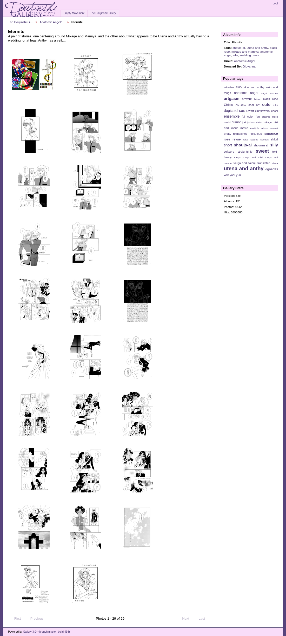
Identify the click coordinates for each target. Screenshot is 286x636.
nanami (274, 128)
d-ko (275, 105)
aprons (274, 93)
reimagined (240, 133)
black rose (270, 98)
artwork (247, 98)
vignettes (271, 169)
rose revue (232, 139)
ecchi (274, 110)
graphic (266, 116)
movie (244, 128)
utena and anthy (257, 47)
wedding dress (249, 55)
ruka (245, 139)
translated (263, 163)
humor (236, 122)
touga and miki (253, 157)
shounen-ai (261, 145)
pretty (227, 133)
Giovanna (249, 66)
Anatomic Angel (244, 61)
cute (266, 104)
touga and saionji (245, 163)
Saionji (254, 139)
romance (271, 133)
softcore (229, 151)
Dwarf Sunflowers (258, 110)
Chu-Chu (241, 105)
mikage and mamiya (245, 51)
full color (248, 116)
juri (244, 122)
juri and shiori (254, 122)
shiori (274, 139)
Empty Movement (73, 13)
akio (239, 87)
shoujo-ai (238, 47)
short (228, 145)
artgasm (232, 98)
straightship (244, 151)
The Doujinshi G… (20, 22)
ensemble (232, 116)
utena (274, 163)
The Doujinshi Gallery (103, 13)
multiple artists (259, 128)
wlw (235, 55)
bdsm (257, 99)
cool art (254, 104)
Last (204, 619)
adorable (229, 87)
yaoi (232, 175)
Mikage (267, 122)
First (15, 619)
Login (276, 3)
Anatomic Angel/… (52, 22)
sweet (262, 151)
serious (264, 139)
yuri (238, 175)
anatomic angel (246, 93)
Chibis (228, 105)
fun (258, 116)
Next (188, 619)
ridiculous (255, 133)
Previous (34, 619)
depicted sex (234, 111)
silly (274, 145)
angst (264, 93)
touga (237, 157)
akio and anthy (253, 87)
